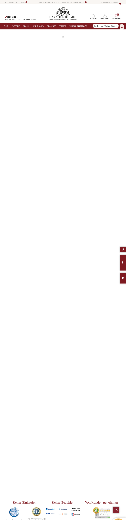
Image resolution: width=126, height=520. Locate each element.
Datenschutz (68, 479)
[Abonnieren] (106, 492)
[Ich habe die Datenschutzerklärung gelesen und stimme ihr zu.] (93, 482)
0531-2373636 (15, 485)
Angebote (38, 485)
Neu (35, 488)
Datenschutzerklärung (103, 485)
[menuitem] (93, 15)
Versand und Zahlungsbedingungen (48, 477)
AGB (64, 477)
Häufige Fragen (69, 474)
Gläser (36, 474)
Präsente (37, 482)
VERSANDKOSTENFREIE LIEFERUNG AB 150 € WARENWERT (63, 2)
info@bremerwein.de (20, 488)
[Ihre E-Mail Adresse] (106, 477)
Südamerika (38, 491)
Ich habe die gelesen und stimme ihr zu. (105, 485)
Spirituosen (38, 479)
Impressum (67, 482)
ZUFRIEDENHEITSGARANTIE (110, 3)
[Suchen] (122, 27)
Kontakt (66, 471)
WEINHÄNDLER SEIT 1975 (16, 2)
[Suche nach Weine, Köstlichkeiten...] (106, 26)
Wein (36, 468)
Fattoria (37, 471)
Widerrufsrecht (69, 468)
